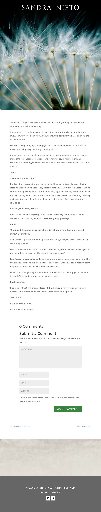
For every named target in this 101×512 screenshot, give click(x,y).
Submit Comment (68, 408)
